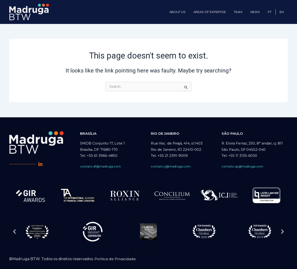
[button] (14, 231)
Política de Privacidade (115, 259)
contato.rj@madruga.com (171, 166)
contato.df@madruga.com (100, 166)
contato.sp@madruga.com (242, 166)
